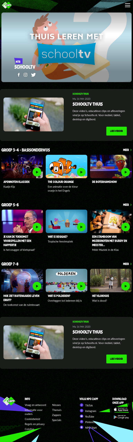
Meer (126, 150)
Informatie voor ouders (33, 411)
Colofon (29, 429)
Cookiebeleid (32, 418)
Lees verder (116, 131)
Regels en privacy (35, 424)
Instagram (87, 411)
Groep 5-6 (10, 205)
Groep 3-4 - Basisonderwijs (25, 150)
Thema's (56, 409)
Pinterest (87, 422)
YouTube (86, 416)
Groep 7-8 (9, 264)
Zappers (56, 414)
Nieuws (56, 404)
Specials (56, 420)
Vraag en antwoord (35, 404)
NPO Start (88, 427)
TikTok (86, 405)
